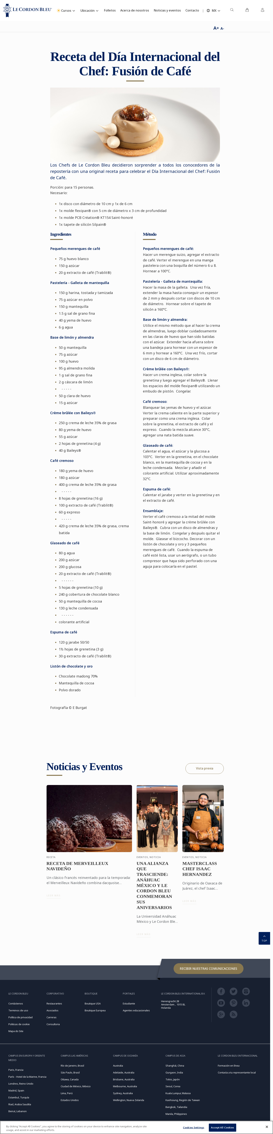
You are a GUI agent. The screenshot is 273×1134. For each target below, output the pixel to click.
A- (222, 28)
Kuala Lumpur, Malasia (178, 1093)
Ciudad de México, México (76, 1086)
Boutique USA (93, 1003)
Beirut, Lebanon (17, 1111)
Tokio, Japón (173, 1079)
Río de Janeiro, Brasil (72, 1065)
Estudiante (129, 1003)
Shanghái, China (175, 1065)
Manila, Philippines (176, 1114)
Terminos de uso (18, 1010)
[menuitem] (231, 10)
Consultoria (53, 1024)
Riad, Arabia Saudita (19, 1104)
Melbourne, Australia (125, 1086)
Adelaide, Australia (123, 1072)
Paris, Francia (15, 1070)
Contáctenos (15, 1003)
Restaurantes (54, 1003)
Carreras (52, 1017)
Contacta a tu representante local (237, 1072)
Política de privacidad (20, 1017)
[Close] (267, 1127)
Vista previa (204, 768)
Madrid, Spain (16, 1090)
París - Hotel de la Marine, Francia (27, 1076)
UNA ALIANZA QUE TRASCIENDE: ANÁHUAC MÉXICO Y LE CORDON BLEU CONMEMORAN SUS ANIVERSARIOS (154, 888)
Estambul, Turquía (18, 1097)
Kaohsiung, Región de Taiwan (183, 1100)
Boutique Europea (95, 1010)
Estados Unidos (70, 1100)
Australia (118, 1065)
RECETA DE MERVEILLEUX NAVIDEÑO (77, 869)
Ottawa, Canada (70, 1079)
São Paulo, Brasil (70, 1072)
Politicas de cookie (19, 1024)
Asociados (52, 1010)
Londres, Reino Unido (20, 1083)
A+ (216, 28)
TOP (264, 938)
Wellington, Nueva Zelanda (128, 1100)
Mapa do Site (15, 1031)
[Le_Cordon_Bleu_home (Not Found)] (27, 10)
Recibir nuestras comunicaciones (208, 968)
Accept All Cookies (222, 1128)
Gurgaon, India (174, 1072)
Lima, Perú (67, 1093)
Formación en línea (228, 1065)
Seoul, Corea (173, 1086)
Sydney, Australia (123, 1093)
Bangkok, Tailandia (176, 1107)
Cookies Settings (193, 1128)
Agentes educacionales (136, 1010)
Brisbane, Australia (123, 1079)
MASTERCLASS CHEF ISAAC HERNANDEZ (199, 872)
